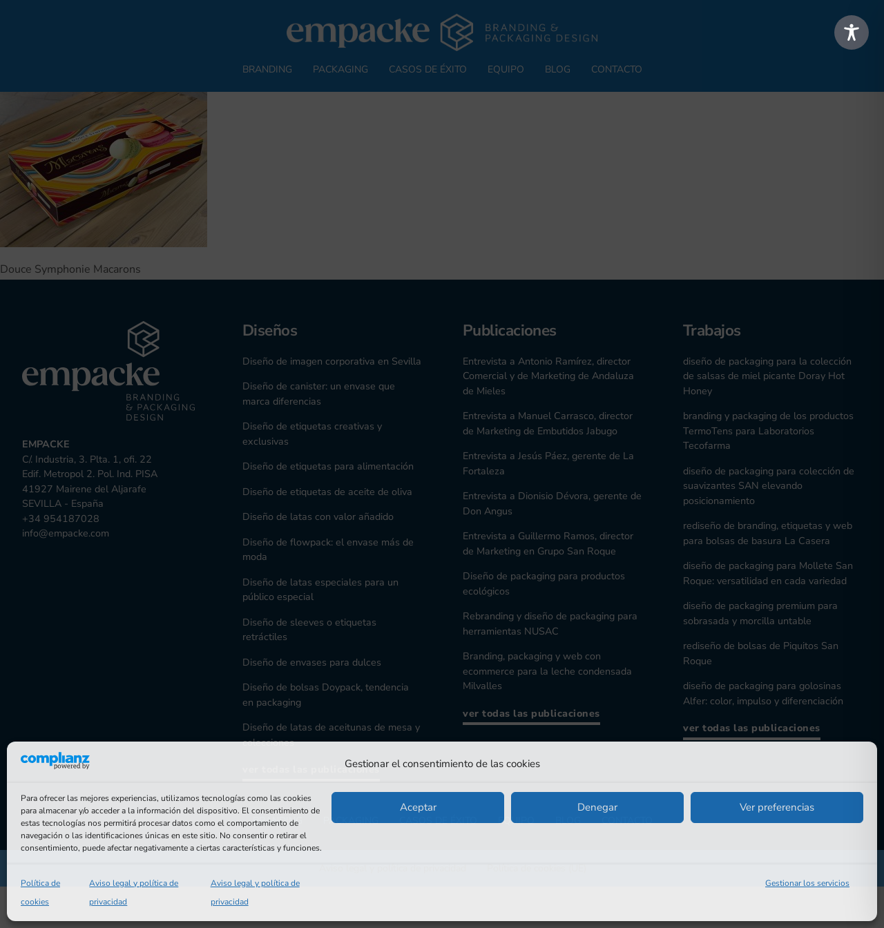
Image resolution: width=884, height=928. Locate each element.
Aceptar (418, 807)
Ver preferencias (777, 807)
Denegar (597, 807)
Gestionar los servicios (807, 883)
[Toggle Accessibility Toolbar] (851, 32)
